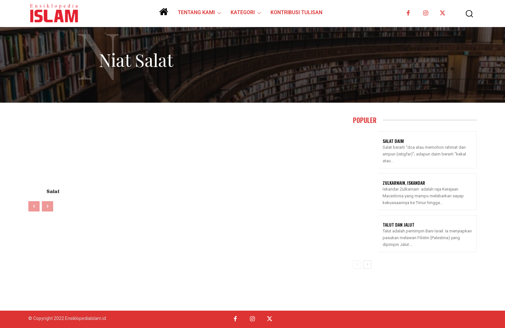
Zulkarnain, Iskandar (404, 182)
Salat (53, 191)
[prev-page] (34, 206)
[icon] (163, 14)
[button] (465, 13)
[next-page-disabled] (47, 206)
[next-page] (367, 264)
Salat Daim (393, 140)
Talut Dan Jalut (398, 224)
